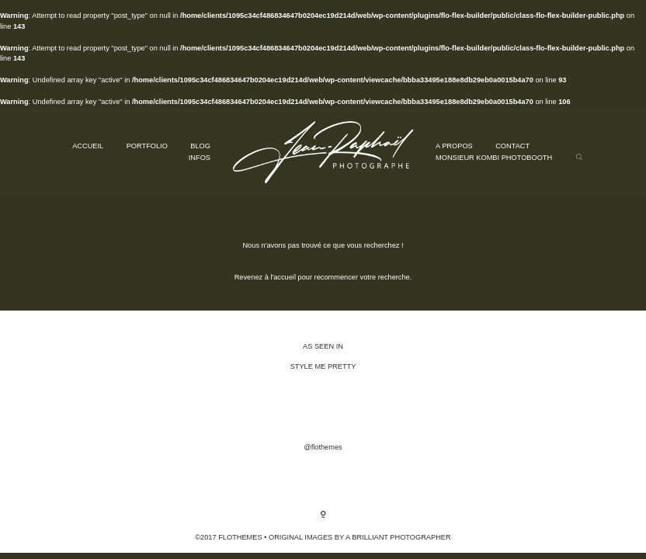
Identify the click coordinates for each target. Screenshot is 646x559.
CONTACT (512, 146)
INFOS (199, 157)
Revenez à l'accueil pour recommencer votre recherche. (323, 277)
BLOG (200, 146)
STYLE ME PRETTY (323, 366)
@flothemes (323, 447)
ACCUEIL (87, 146)
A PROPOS (454, 146)
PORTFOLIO (147, 146)
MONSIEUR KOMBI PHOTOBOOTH (494, 157)
